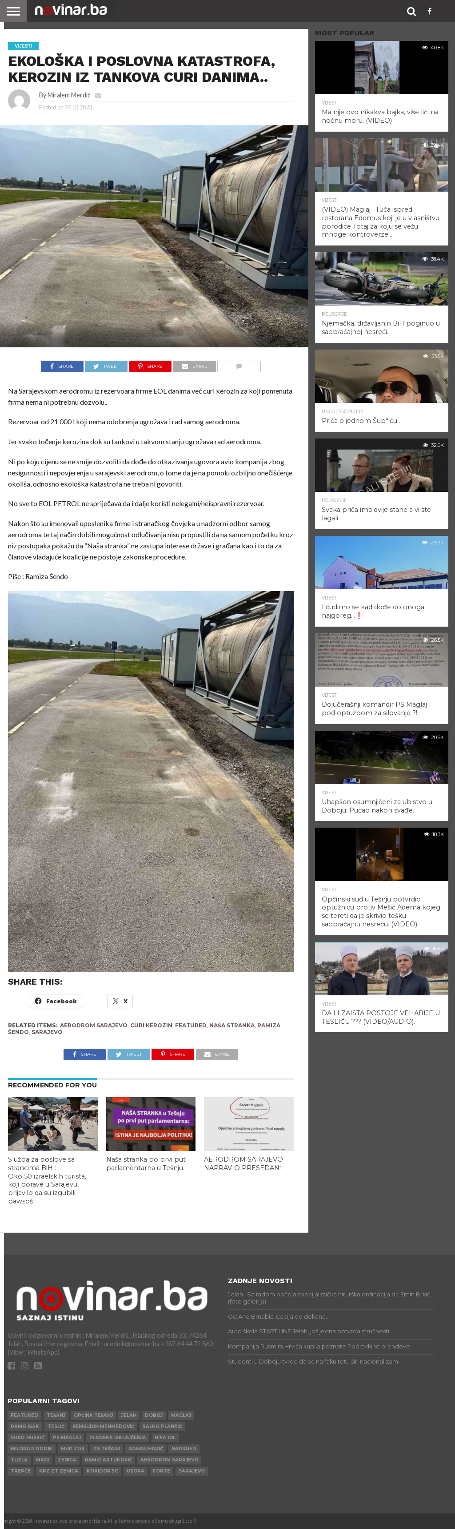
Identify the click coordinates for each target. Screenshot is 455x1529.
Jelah (128, 1415)
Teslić (56, 1426)
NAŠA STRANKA (232, 1025)
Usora (135, 1471)
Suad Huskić (27, 1437)
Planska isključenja (117, 1437)
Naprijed (184, 1449)
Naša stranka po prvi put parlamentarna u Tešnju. (146, 1163)
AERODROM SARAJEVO (94, 1025)
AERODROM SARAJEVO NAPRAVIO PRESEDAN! (243, 1163)
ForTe (161, 1471)
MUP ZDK (73, 1449)
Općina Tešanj (93, 1415)
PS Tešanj (106, 1449)
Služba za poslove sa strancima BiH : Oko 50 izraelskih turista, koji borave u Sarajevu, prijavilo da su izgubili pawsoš (47, 1180)
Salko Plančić (162, 1426)
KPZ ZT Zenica (58, 1471)
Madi (42, 1460)
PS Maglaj (67, 1437)
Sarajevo (47, 1032)
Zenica (67, 1460)
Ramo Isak (25, 1426)
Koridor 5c (102, 1471)
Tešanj (56, 1415)
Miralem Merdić (69, 95)
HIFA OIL (165, 1437)
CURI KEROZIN (151, 1025)
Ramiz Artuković (108, 1460)
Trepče (21, 1471)
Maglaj (181, 1415)
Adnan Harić (145, 1449)
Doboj (154, 1415)
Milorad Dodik (31, 1449)
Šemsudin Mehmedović (103, 1426)
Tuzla (19, 1460)
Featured (191, 1025)
